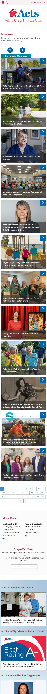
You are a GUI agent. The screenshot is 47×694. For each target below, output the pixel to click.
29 (43, 496)
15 (18, 493)
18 (32, 493)
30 (21, 501)
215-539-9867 (31, 532)
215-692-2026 (9, 535)
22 (7, 496)
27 (33, 496)
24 (17, 496)
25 (22, 496)
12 (4, 493)
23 (12, 496)
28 (38, 496)
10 (39, 489)
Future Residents (38, 3)
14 (13, 493)
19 (37, 493)
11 (43, 489)
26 (27, 496)
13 (8, 493)
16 (22, 493)
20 (42, 493)
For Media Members (16, 56)
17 (27, 493)
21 (2, 496)
